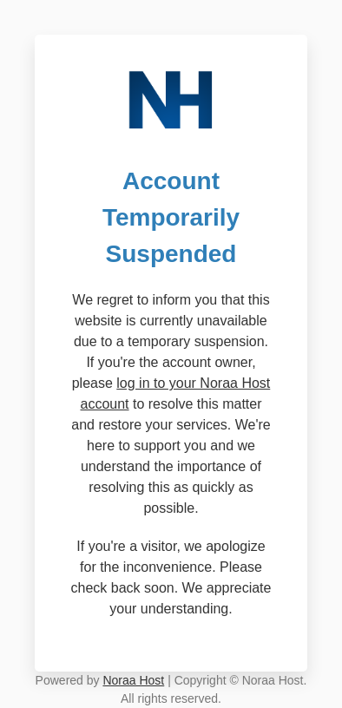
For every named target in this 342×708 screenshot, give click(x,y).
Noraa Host (133, 680)
